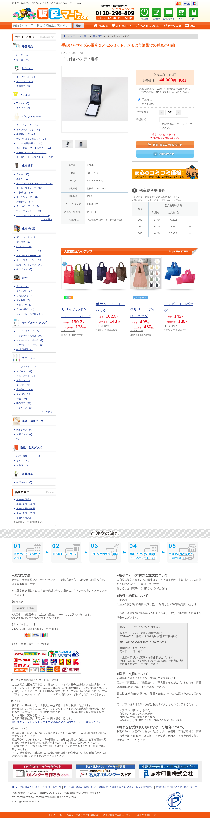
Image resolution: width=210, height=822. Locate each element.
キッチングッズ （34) (27, 197)
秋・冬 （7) (22, 55)
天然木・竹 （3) (24, 305)
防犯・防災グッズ (31, 447)
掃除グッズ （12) (24, 201)
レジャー (27, 68)
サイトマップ (190, 787)
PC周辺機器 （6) (24, 349)
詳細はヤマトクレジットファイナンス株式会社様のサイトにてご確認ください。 (58, 721)
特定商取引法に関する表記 (169, 787)
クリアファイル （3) (26, 366)
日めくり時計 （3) (25, 309)
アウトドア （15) (24, 81)
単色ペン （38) (23, 380)
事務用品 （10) (23, 403)
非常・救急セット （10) (28, 456)
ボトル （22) (22, 179)
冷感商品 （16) (23, 86)
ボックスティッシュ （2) (28, 260)
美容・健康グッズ (33, 421)
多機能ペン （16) (24, 389)
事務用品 (97, 36)
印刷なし (147, 99)
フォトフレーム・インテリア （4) (33, 215)
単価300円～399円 (25, 504)
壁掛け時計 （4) (24, 291)
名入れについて (43, 787)
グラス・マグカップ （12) (29, 188)
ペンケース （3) (24, 408)
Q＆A (79, 787)
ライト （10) (22, 460)
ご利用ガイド (26, 787)
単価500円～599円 (25, 513)
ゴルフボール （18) (26, 77)
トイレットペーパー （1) (28, 255)
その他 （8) (22, 465)
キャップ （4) (23, 108)
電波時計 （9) (23, 300)
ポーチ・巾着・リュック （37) (31, 152)
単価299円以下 (23, 499)
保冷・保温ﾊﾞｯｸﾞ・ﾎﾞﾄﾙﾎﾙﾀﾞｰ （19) (33, 148)
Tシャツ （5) (22, 103)
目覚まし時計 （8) (25, 295)
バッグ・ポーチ (31, 116)
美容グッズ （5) (24, 429)
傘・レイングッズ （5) (27, 206)
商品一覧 (57, 787)
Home (15, 787)
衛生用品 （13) (23, 242)
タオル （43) (22, 174)
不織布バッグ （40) (26, 134)
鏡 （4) (19, 439)
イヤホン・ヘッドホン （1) (29, 345)
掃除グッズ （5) (24, 269)
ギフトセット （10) (26, 237)
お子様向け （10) (24, 192)
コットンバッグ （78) (27, 125)
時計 (24, 277)
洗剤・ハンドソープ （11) (29, 264)
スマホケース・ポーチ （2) (29, 340)
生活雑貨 (27, 165)
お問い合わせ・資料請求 (96, 787)
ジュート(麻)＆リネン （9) (29, 143)
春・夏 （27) (22, 59)
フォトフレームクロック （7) (30, 314)
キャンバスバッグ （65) (28, 129)
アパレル (25, 94)
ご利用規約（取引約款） (122, 787)
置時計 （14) (22, 286)
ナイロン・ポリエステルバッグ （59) (34, 157)
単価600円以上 (23, 517)
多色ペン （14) (23, 385)
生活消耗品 (29, 228)
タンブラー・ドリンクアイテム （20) (34, 183)
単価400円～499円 (25, 508)
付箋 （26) (21, 398)
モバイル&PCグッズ (34, 322)
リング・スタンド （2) (27, 331)
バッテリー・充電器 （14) (29, 335)
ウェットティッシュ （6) (28, 251)
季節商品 (27, 46)
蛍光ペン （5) (23, 394)
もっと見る (46, 219)
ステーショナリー (33, 358)
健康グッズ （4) (24, 434)
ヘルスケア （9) (24, 246)
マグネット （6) (24, 371)
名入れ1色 (148, 103)
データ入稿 (68, 787)
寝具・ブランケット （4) (28, 211)
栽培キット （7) (24, 482)
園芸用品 (27, 473)
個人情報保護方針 (145, 787)
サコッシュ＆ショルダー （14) (31, 138)
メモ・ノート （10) (26, 376)
